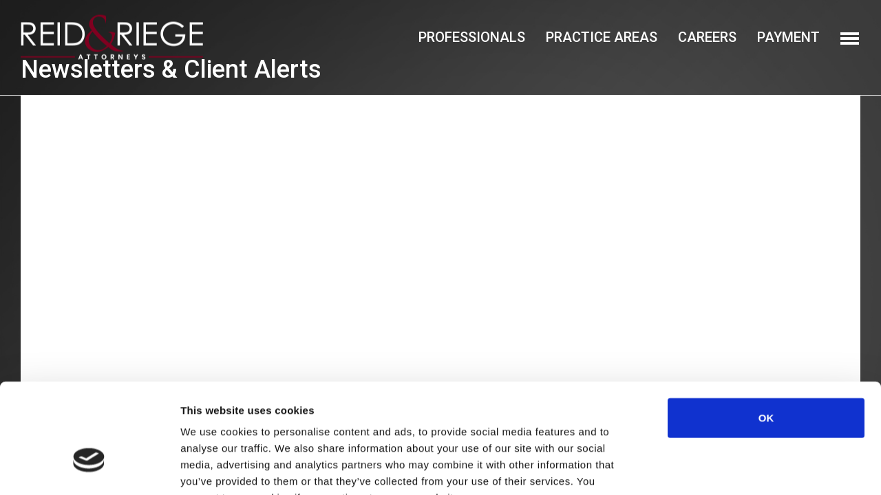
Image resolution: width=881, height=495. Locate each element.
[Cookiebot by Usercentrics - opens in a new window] (89, 468)
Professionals (471, 37)
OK (766, 332)
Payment (788, 37)
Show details (722, 468)
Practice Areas (601, 37)
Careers (707, 37)
